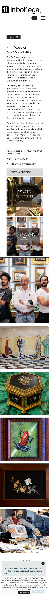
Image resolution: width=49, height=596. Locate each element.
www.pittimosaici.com (25, 164)
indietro (13, 37)
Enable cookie (24, 593)
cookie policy (24, 583)
